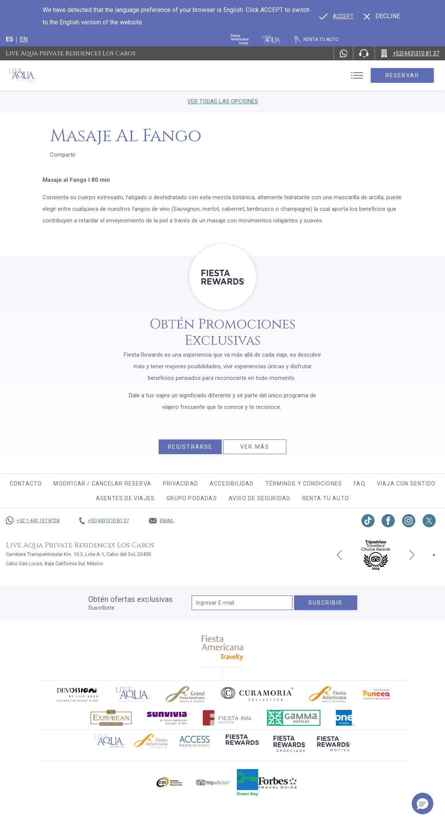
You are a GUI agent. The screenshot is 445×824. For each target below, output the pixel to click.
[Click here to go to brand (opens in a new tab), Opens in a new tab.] (77, 694)
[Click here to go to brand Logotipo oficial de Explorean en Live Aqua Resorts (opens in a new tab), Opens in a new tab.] (111, 718)
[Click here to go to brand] (133, 694)
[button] (422, 803)
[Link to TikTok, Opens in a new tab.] (368, 520)
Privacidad (180, 483)
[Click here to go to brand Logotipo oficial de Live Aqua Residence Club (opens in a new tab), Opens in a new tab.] (109, 740)
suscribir (325, 603)
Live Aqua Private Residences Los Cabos (70, 53)
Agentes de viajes (125, 498)
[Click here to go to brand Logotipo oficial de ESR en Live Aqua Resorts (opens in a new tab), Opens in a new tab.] (169, 782)
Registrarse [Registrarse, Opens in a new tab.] (190, 447)
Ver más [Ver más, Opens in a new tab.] (254, 447)
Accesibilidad (232, 483)
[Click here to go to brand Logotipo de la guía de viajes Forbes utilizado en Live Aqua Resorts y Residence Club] (277, 782)
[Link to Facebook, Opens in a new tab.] (388, 520)
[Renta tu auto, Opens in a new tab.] (316, 39)
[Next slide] (412, 554)
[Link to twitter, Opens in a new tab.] (429, 520)
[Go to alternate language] (336, 16)
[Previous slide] (339, 554)
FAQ (359, 483)
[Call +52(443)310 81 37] (410, 53)
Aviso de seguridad (260, 498)
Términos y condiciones (303, 483)
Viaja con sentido (406, 483)
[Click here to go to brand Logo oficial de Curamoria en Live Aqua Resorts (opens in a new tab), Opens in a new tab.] (257, 694)
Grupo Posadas (191, 498)
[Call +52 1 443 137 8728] (32, 521)
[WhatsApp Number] (343, 53)
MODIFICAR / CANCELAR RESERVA (102, 483)
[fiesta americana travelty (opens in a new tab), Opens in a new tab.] (222, 648)
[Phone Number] (363, 53)
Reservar (402, 75)
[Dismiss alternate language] (381, 16)
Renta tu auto (325, 498)
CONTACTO (26, 483)
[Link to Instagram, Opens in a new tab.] (409, 520)
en (23, 39)
